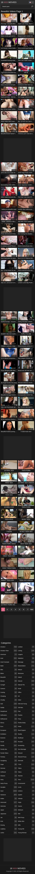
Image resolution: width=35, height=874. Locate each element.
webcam (26, 810)
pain (26, 711)
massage (26, 662)
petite (26, 726)
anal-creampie (8, 662)
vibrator (26, 798)
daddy (8, 707)
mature (26, 669)
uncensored (26, 783)
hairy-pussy (8, 783)
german (8, 768)
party (26, 719)
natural (26, 681)
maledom (26, 658)
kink (8, 821)
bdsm (8, 673)
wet (26, 813)
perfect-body (26, 722)
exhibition (8, 734)
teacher (26, 775)
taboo (26, 768)
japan (8, 810)
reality (26, 734)
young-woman (26, 832)
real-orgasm (26, 730)
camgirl (8, 684)
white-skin (26, 821)
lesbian (26, 646)
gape (8, 764)
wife (26, 825)
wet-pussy (26, 817)
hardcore (8, 794)
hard (8, 791)
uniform (26, 791)
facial (8, 741)
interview (8, 806)
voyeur (26, 806)
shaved (26, 753)
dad (8, 703)
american (8, 654)
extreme (8, 737)
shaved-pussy (26, 756)
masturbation (26, 665)
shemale (26, 760)
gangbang (8, 760)
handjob (8, 787)
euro (8, 726)
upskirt (26, 794)
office (26, 692)
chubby (8, 700)
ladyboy (8, 828)
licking (26, 650)
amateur (8, 646)
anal (8, 658)
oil (26, 696)
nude (26, 688)
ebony (8, 722)
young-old (26, 828)
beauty (8, 681)
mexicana (26, 673)
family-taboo (8, 753)
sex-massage (26, 749)
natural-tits (26, 684)
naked (26, 677)
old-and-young (26, 703)
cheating (8, 696)
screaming (26, 745)
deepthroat (8, 711)
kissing (8, 825)
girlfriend (8, 772)
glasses (8, 775)
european (8, 730)
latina (8, 832)
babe (8, 665)
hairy (8, 779)
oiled (26, 700)
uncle (26, 787)
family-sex (8, 749)
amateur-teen (8, 650)
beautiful (8, 677)
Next (31, 609)
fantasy (8, 756)
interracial (8, 802)
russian (26, 741)
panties (26, 715)
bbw (8, 669)
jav (8, 817)
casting (8, 692)
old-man (26, 707)
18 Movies (8, 2)
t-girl (26, 764)
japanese (8, 813)
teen (26, 779)
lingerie (26, 654)
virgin (26, 802)
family (8, 745)
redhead (26, 737)
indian (8, 798)
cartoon (8, 688)
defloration (8, 715)
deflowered (8, 719)
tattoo (26, 772)
